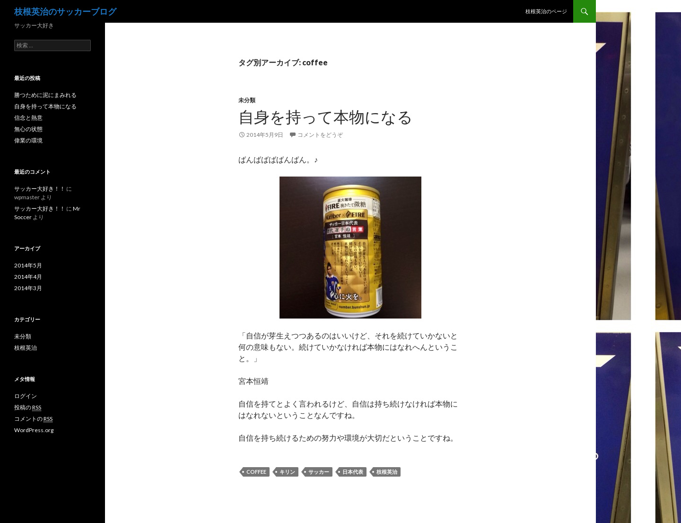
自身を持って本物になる (325, 116)
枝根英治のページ (546, 11)
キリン (287, 472)
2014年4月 (28, 276)
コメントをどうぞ (320, 134)
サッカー (318, 472)
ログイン (25, 395)
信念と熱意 (28, 117)
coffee (256, 472)
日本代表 (352, 472)
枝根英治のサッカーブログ (65, 11)
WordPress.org (33, 430)
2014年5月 (28, 265)
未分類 (246, 100)
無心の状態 (28, 129)
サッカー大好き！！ (39, 188)
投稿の (27, 407)
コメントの (33, 419)
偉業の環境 (28, 140)
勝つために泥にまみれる (45, 94)
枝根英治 (386, 472)
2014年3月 (28, 288)
